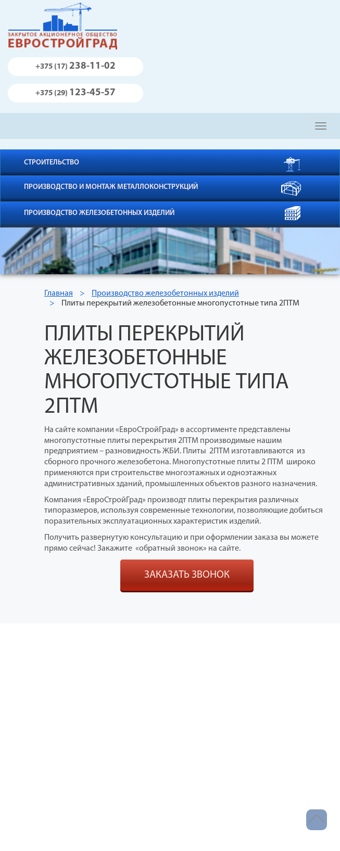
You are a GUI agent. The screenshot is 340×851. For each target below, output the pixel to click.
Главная (58, 293)
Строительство (51, 163)
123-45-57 (75, 93)
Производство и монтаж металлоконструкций (111, 187)
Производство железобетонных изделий (99, 213)
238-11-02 (75, 66)
